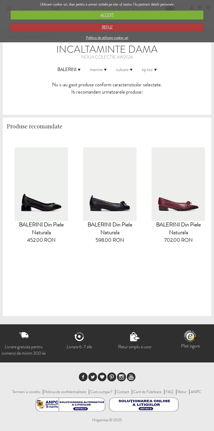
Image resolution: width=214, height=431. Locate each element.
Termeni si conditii (26, 392)
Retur (182, 392)
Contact (122, 392)
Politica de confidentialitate (65, 392)
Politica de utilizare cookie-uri (107, 37)
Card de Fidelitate (147, 392)
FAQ (170, 392)
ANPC (196, 392)
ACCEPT (107, 15)
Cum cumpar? (101, 392)
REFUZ (107, 27)
